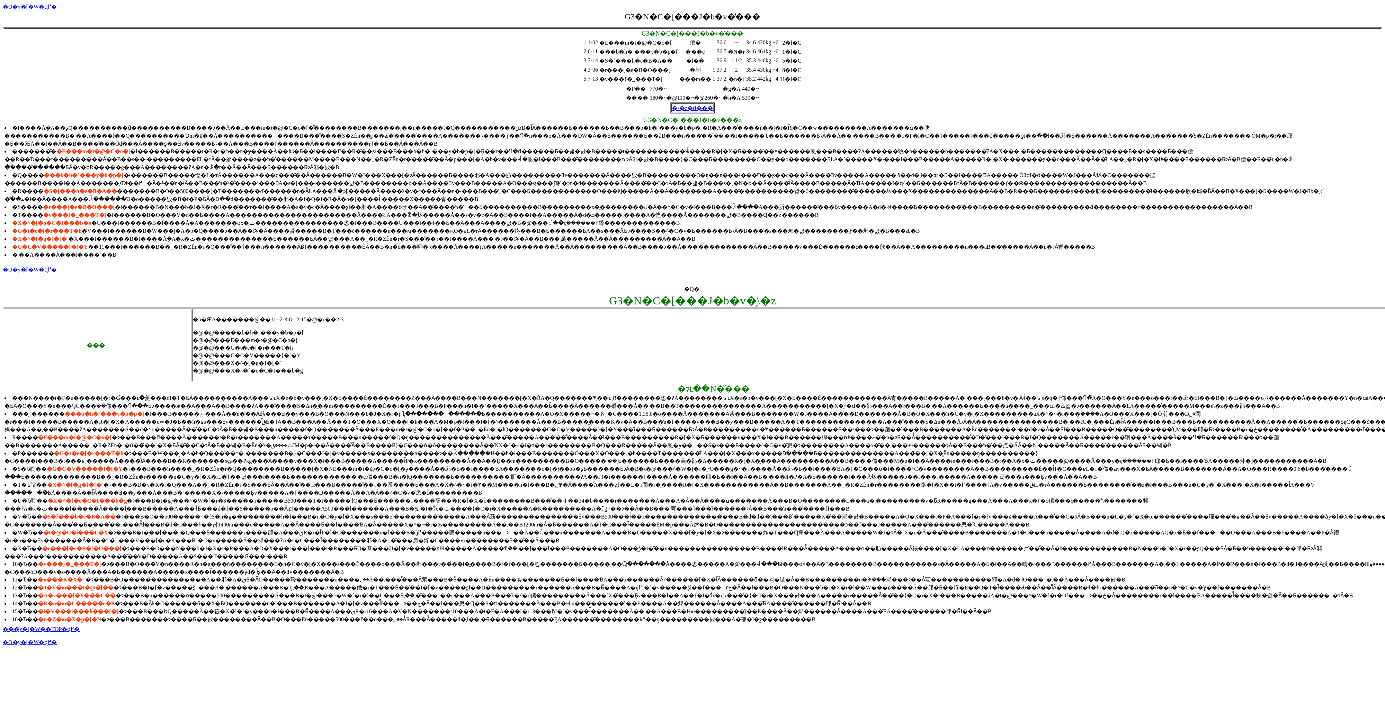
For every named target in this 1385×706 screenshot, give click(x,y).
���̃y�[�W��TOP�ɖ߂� (41, 629)
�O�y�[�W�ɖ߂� (30, 7)
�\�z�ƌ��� (692, 108)
